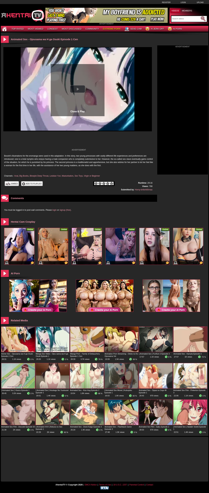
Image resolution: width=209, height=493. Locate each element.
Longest (52, 29)
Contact (149, 485)
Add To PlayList (32, 184)
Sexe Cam (133, 29)
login (54, 210)
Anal (16, 176)
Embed (12, 184)
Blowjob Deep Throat (39, 176)
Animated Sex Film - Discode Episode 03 (18, 427)
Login (183, 2)
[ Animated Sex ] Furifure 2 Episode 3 (154, 354)
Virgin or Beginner (92, 176)
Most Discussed (71, 29)
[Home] (5, 28)
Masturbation (67, 176)
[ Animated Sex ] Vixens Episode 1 (15, 390)
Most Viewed (35, 29)
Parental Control (136, 485)
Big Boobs (24, 176)
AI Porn (175, 29)
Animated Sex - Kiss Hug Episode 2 (84, 390)
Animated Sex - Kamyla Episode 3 (188, 354)
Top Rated (18, 29)
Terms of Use (105, 485)
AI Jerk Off (155, 29)
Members (187, 11)
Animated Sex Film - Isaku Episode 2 (154, 427)
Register (166, 2)
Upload (200, 2)
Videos (175, 11)
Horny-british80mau (144, 189)
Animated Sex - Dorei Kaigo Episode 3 (86, 427)
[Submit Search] (203, 19)
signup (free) (65, 210)
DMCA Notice (91, 485)
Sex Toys (79, 176)
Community (92, 29)
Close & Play (77, 111)
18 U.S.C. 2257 (120, 485)
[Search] (186, 18)
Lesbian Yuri (55, 176)
